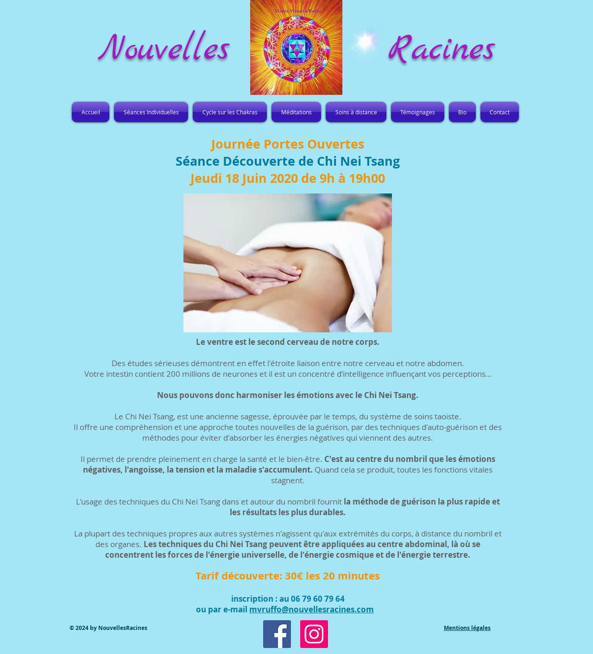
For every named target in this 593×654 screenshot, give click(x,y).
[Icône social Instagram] (314, 634)
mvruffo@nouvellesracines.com (311, 609)
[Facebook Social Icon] (277, 634)
